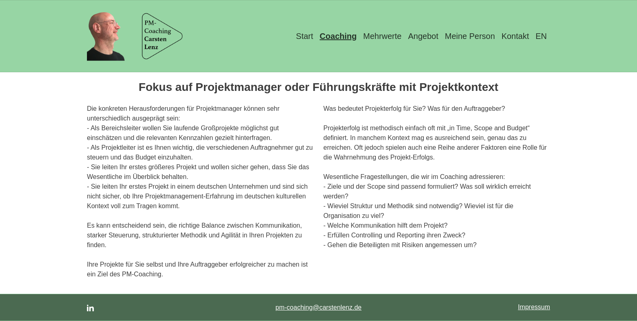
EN (541, 36)
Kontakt (515, 36)
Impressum (534, 307)
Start (304, 36)
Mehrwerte (382, 36)
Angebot (423, 36)
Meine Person (470, 36)
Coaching (338, 36)
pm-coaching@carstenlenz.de (318, 307)
